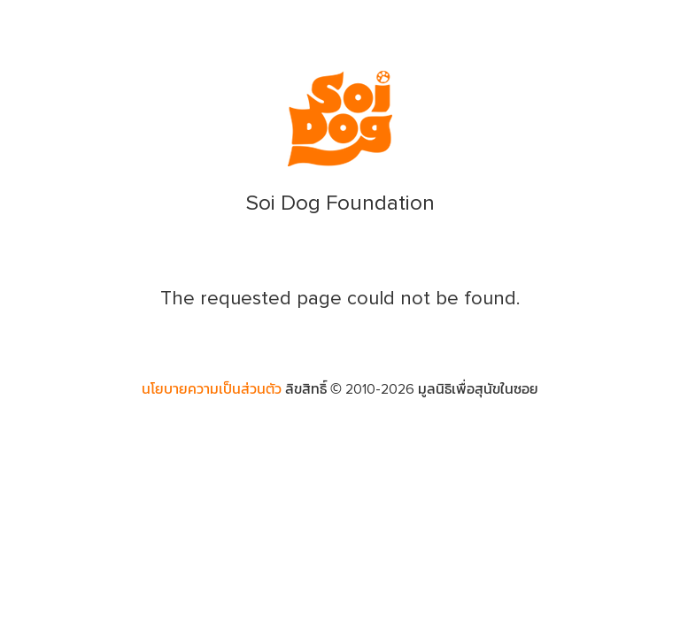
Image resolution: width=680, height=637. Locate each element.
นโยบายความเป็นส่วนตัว (212, 389)
